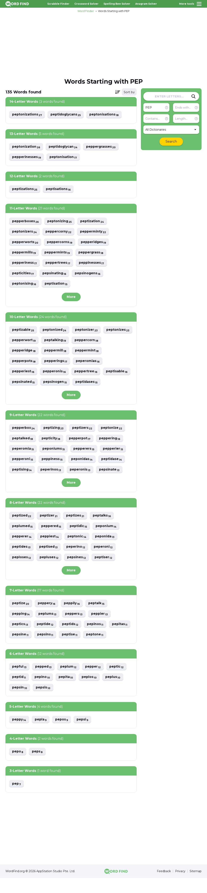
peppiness (52, 472)
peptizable (23, 331)
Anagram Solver (146, 3)
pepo (17, 766)
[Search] (193, 96)
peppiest (49, 550)
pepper (94, 681)
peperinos (51, 482)
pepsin (19, 702)
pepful (19, 681)
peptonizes (24, 341)
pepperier (114, 461)
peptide (45, 638)
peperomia (23, 461)
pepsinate (110, 482)
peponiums (54, 461)
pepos (62, 734)
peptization (93, 222)
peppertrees (58, 264)
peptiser (104, 571)
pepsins (45, 649)
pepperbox (23, 440)
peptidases (23, 394)
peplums (48, 627)
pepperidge (57, 352)
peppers (74, 627)
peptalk (98, 617)
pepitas (121, 638)
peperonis (80, 482)
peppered (52, 539)
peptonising (24, 285)
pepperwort (56, 341)
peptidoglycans (66, 114)
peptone (95, 649)
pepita (66, 691)
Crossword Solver (86, 3)
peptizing (54, 440)
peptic (118, 681)
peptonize (113, 440)
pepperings (88, 363)
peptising (22, 482)
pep (16, 798)
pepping (21, 627)
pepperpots (57, 363)
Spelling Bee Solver (117, 3)
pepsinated (85, 384)
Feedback (164, 886)
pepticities (23, 274)
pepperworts (25, 243)
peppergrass (92, 253)
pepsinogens (88, 274)
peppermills (24, 253)
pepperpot (80, 451)
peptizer (49, 529)
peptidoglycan (64, 147)
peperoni (104, 560)
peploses (21, 571)
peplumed (22, 539)
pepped (43, 681)
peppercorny (59, 232)
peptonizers (24, 232)
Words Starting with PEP (114, 11)
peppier (100, 627)
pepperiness (24, 264)
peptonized (55, 331)
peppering (110, 451)
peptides (21, 560)
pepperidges (94, 243)
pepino (43, 691)
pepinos (96, 638)
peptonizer (87, 331)
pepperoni (22, 472)
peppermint (24, 363)
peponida (105, 550)
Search (171, 141)
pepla (41, 734)
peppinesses (92, 264)
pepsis (43, 702)
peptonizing (60, 222)
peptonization (26, 147)
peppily (73, 617)
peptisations (58, 189)
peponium (107, 539)
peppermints (58, 253)
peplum (69, 681)
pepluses (49, 571)
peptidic (79, 539)
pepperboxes (25, 222)
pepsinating (55, 274)
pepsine (20, 649)
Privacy (180, 886)
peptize (21, 617)
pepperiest (56, 373)
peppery (47, 617)
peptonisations (105, 114)
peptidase (112, 472)
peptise (70, 649)
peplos (90, 691)
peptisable (54, 384)
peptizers (83, 440)
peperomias (24, 373)
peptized (22, 529)
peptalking (88, 341)
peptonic (77, 550)
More (71, 298)
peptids (71, 638)
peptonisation (63, 157)
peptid (19, 691)
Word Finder (85, 11)
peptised (49, 560)
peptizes (76, 529)
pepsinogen (118, 384)
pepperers (84, 461)
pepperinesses (26, 157)
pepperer (22, 550)
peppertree (23, 384)
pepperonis (87, 373)
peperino (76, 560)
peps (37, 766)
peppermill (88, 352)
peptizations (25, 189)
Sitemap (196, 886)
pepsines (77, 571)
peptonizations (27, 114)
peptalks (103, 529)
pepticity (51, 451)
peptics (20, 638)
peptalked (22, 451)
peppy (19, 734)
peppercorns (60, 243)
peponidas (82, 472)
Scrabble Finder (58, 3)
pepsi (83, 734)
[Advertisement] (103, 44)
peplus (113, 691)
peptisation (56, 285)
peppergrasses (102, 147)
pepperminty (94, 232)
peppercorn (24, 352)
